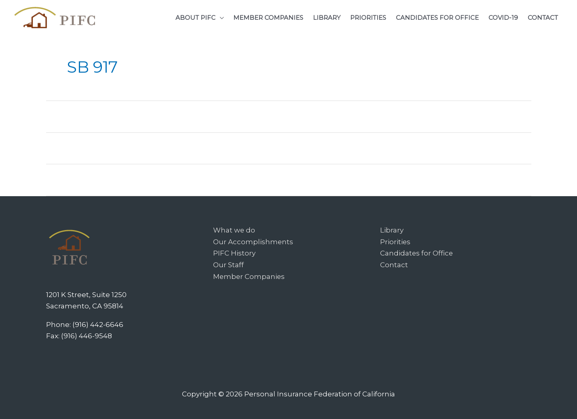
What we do (234, 230)
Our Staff (228, 264)
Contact (394, 264)
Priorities (395, 241)
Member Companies (249, 275)
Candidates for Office (417, 253)
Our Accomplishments (253, 241)
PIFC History (234, 253)
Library (392, 230)
